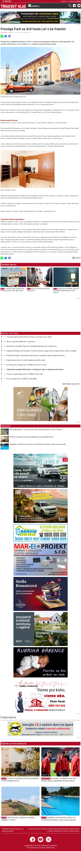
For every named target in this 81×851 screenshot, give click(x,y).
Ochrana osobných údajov (50, 829)
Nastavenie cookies (60, 831)
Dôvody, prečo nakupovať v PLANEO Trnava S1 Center (27, 365)
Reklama (72, 829)
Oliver (79, 1)
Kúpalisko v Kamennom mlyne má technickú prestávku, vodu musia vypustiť (38, 444)
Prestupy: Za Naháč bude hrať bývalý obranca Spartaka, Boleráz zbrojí (58, 779)
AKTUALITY (4, 32)
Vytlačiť (76, 258)
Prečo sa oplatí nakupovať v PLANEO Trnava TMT (25, 374)
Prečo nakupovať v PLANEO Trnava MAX (22, 379)
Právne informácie (35, 829)
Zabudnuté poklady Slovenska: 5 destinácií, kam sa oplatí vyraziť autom (35, 369)
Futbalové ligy (46, 778)
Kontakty (50, 831)
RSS (77, 829)
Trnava (4, 778)
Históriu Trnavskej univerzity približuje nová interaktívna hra (31, 437)
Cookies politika (73, 831)
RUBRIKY (34, 5)
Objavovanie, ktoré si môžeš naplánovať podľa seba (26, 360)
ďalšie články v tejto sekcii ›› (71, 384)
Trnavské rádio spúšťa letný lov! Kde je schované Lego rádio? (12, 290)
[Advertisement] (20, 315)
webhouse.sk (50, 848)
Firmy (10, 32)
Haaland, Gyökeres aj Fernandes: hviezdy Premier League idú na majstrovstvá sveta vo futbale (41, 351)
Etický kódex (64, 829)
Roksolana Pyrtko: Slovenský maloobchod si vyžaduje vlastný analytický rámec (36, 355)
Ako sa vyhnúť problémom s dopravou (21, 342)
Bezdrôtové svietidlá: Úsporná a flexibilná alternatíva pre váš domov (66, 290)
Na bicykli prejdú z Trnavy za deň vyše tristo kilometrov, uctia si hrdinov (36, 430)
